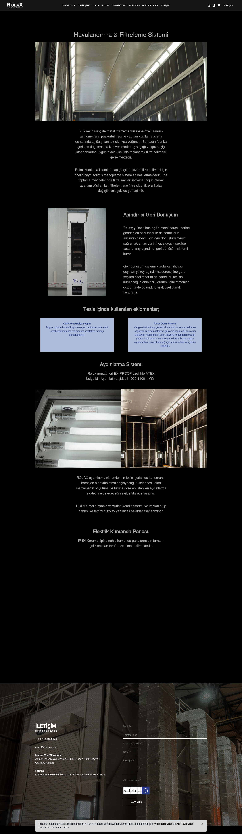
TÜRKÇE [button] (227, 5)
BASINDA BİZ (118, 5)
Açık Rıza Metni (185, 823)
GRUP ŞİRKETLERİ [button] (87, 5)
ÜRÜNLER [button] (133, 5)
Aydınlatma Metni (163, 823)
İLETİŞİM (165, 5)
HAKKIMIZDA (69, 5)
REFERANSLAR (150, 5)
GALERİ (105, 5)
